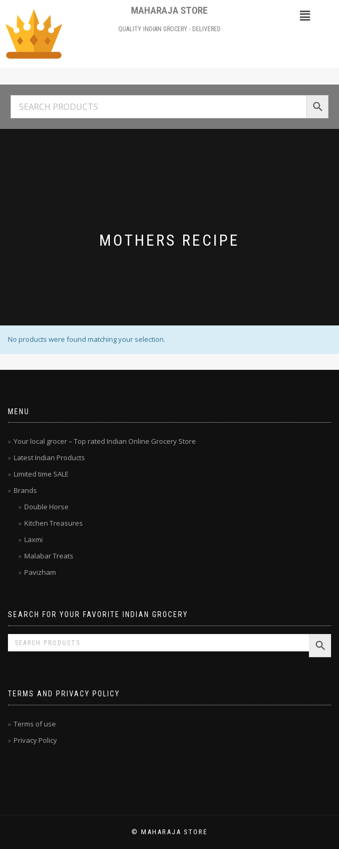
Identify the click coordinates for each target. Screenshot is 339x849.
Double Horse (46, 506)
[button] (305, 15)
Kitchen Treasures (53, 523)
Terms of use (35, 724)
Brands (25, 490)
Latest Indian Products (49, 457)
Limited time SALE (41, 474)
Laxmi (33, 539)
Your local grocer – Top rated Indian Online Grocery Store (105, 441)
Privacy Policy (35, 740)
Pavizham (40, 572)
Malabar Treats (48, 556)
